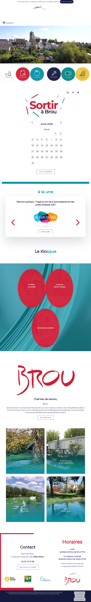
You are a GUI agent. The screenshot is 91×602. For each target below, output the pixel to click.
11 (37, 145)
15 (56, 145)
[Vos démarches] (8, 74)
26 (42, 157)
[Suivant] (78, 222)
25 (37, 157)
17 (33, 151)
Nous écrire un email (28, 567)
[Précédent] (12, 222)
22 (56, 151)
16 (61, 145)
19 (42, 151)
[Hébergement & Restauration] (65, 451)
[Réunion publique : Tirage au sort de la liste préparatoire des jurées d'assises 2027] (45, 218)
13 (47, 145)
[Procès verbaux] (23, 74)
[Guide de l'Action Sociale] (59, 288)
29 (56, 157)
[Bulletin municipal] (31, 288)
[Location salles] (54, 74)
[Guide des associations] (45, 328)
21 (52, 151)
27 (47, 157)
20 (47, 151)
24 (33, 157)
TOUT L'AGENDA (45, 172)
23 (61, 151)
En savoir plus (45, 417)
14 (52, 145)
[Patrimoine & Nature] (25, 451)
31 (33, 163)
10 (33, 145)
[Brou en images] (65, 499)
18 (37, 151)
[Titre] (68, 74)
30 (61, 157)
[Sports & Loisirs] (25, 499)
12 (42, 145)
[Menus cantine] (37, 74)
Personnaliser (79, 599)
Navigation (9, 23)
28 (52, 157)
